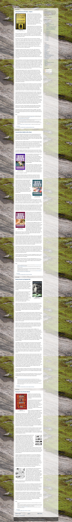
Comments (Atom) (22, 515)
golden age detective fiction (30, 127)
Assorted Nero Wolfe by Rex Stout (23, 132)
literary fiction (46, 46)
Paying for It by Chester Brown (22, 391)
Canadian (18, 510)
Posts (46, 69)
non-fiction (28, 510)
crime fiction (19, 127)
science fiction (46, 51)
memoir (26, 510)
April (47, 40)
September (48, 33)
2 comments (18, 126)
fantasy (45, 61)
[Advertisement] (49, 79)
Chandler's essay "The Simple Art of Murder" (25, 124)
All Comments (47, 71)
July (47, 36)
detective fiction (23, 127)
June (47, 37)
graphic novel (22, 510)
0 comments (18, 273)
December (48, 23)
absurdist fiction (46, 57)
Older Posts (39, 513)
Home (29, 513)
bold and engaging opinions (31, 116)
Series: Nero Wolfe (29, 274)
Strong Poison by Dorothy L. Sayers (23, 11)
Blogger (43, 519)
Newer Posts (18, 513)
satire (45, 50)
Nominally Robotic (36, 5)
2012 (46, 21)
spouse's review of (22, 266)
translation (46, 52)
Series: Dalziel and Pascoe (30, 386)
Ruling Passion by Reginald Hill (22, 279)
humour (45, 49)
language (45, 63)
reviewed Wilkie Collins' (24, 118)
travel (45, 65)
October (47, 32)
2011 (46, 22)
